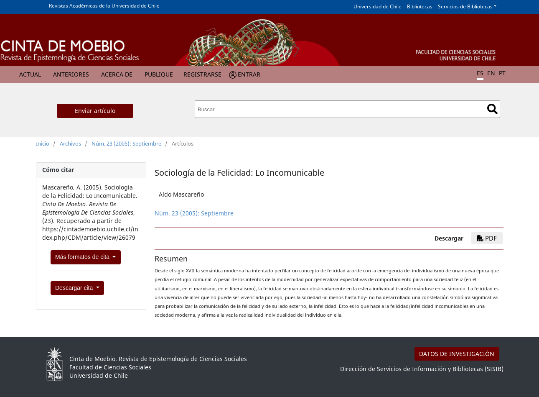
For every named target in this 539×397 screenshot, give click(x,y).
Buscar (492, 109)
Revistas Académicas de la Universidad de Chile (104, 5)
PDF (487, 238)
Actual (30, 74)
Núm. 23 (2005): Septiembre (126, 143)
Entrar (249, 74)
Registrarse (202, 74)
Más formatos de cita (83, 257)
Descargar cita (74, 287)
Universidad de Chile (377, 6)
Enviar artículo (95, 111)
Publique (159, 74)
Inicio (42, 143)
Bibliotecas (419, 6)
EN (491, 73)
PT (502, 73)
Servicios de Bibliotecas (465, 6)
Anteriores (71, 74)
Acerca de (116, 74)
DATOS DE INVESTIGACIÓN (456, 354)
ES (480, 73)
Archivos (70, 143)
